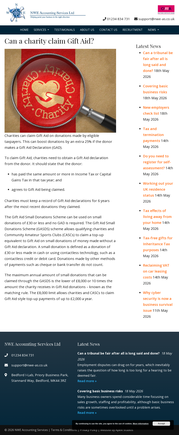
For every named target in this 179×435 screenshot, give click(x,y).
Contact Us (108, 30)
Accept (161, 423)
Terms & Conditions (64, 430)
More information (141, 424)
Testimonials (64, 30)
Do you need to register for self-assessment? (157, 162)
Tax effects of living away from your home (157, 216)
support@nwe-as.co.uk (156, 19)
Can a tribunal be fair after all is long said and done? (118, 353)
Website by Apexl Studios (116, 430)
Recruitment (133, 30)
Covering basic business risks (100, 391)
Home (24, 30)
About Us (87, 30)
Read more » (87, 381)
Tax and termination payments (153, 134)
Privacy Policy (88, 430)
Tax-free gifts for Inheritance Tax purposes (158, 244)
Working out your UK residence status (158, 189)
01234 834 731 (118, 19)
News (152, 30)
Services (40, 30)
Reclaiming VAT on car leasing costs (156, 271)
